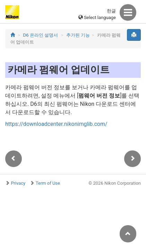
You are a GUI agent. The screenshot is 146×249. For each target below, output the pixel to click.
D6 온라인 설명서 (40, 35)
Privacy (18, 183)
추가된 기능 (78, 35)
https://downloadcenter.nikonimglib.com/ (56, 124)
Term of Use (48, 183)
